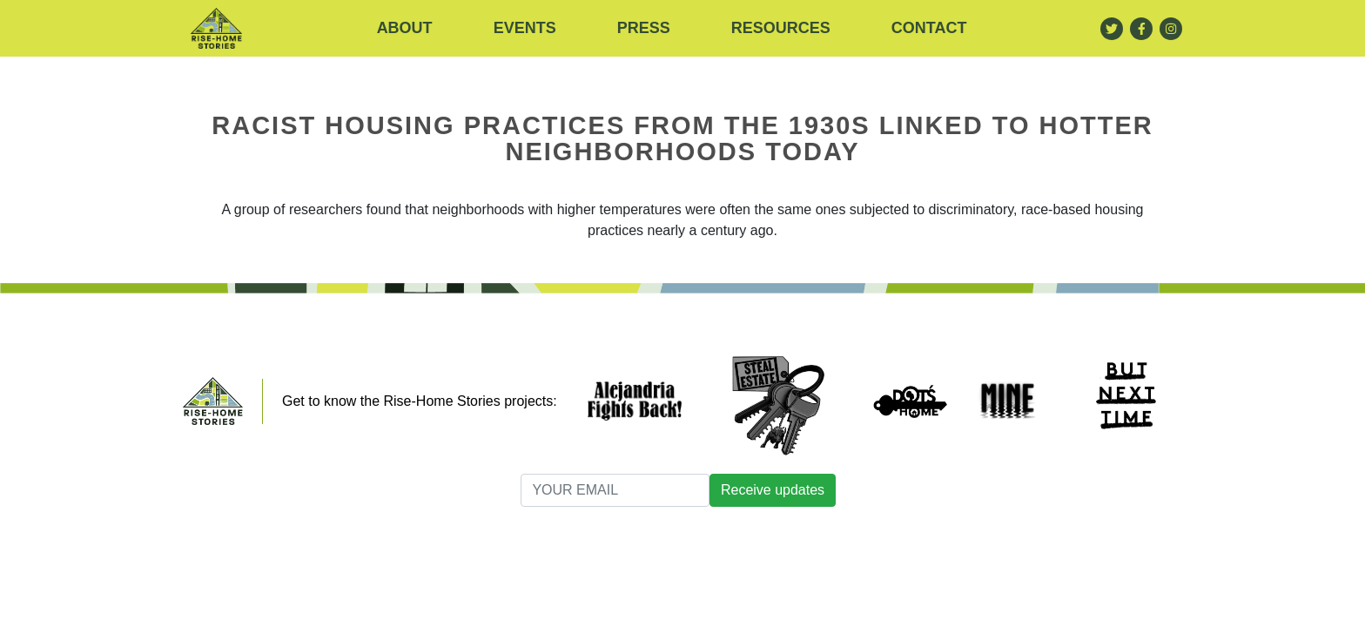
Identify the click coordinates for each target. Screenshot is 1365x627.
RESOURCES (780, 28)
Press (643, 28)
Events (525, 28)
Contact (929, 28)
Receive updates (772, 489)
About (405, 28)
